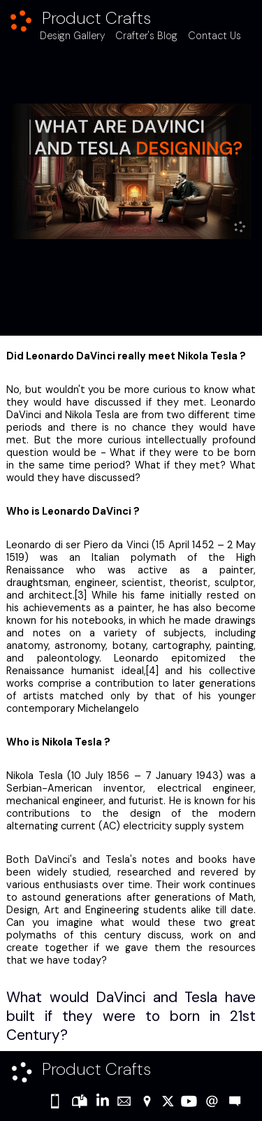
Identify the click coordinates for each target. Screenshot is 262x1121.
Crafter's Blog (146, 35)
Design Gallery (72, 35)
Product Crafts (96, 18)
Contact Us (214, 35)
